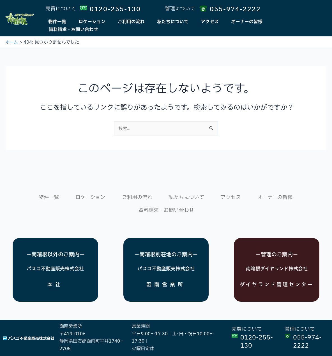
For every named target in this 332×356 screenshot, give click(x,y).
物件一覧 (57, 21)
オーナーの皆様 (246, 21)
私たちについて (172, 21)
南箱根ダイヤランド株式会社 (276, 253)
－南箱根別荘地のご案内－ (166, 244)
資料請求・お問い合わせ (73, 29)
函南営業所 (166, 274)
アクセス (210, 21)
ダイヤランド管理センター (276, 278)
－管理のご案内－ (277, 235)
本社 (55, 274)
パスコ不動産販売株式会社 (55, 258)
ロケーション (92, 21)
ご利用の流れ (131, 21)
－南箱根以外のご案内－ (55, 244)
